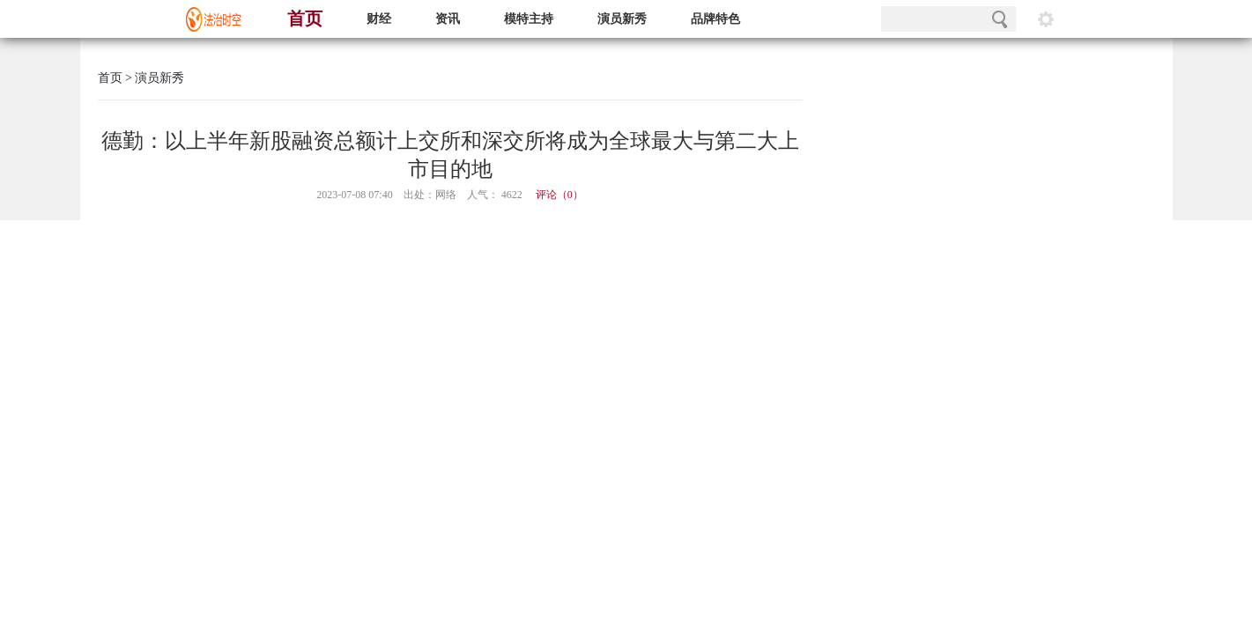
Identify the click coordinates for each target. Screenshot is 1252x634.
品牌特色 (715, 19)
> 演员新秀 (153, 78)
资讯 (447, 19)
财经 (379, 19)
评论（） (559, 194)
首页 (304, 18)
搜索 (999, 19)
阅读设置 (1046, 19)
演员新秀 (622, 19)
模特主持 (528, 19)
